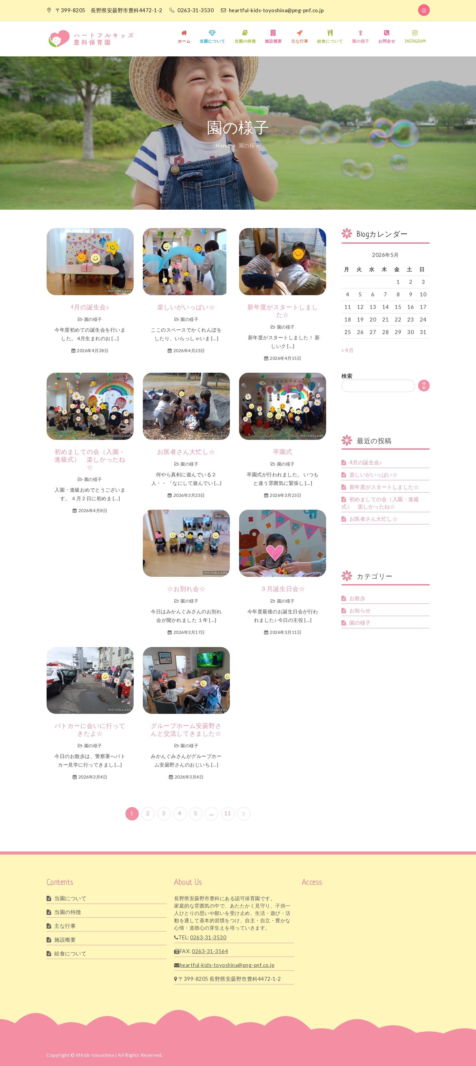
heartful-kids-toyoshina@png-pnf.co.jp (272, 10)
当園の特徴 (245, 42)
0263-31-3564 (210, 951)
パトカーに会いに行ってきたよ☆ (90, 730)
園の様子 (360, 42)
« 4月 (347, 350)
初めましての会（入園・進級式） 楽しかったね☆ (90, 460)
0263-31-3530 (192, 10)
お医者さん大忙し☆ (186, 452)
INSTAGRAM (415, 42)
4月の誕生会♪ (90, 308)
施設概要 (273, 42)
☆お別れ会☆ (186, 589)
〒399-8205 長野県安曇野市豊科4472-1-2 (108, 10)
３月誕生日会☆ (282, 589)
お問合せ (386, 42)
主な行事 (299, 42)
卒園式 (282, 452)
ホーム (184, 42)
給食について (330, 42)
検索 (346, 376)
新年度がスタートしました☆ (282, 312)
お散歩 (357, 598)
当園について (212, 42)
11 (228, 813)
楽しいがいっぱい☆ (186, 308)
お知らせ (360, 610)
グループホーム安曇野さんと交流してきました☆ (186, 730)
